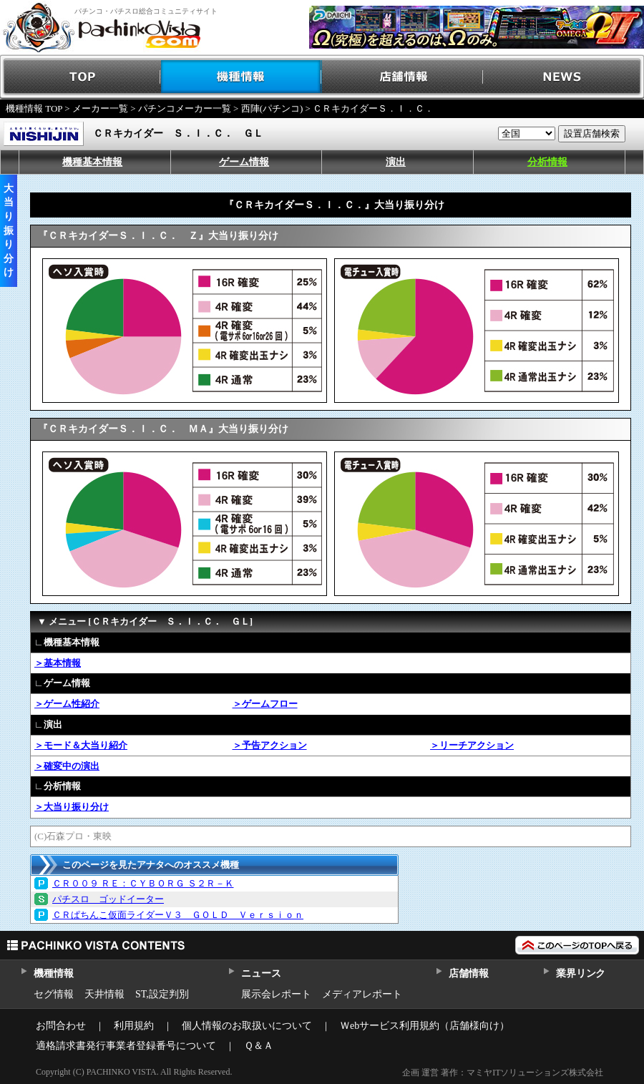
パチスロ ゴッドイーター (108, 899)
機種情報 (241, 76)
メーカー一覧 (100, 108)
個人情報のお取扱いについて (247, 1025)
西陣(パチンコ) (272, 108)
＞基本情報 (57, 663)
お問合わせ (61, 1025)
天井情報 (104, 994)
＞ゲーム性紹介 (66, 703)
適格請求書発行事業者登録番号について (126, 1045)
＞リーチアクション (472, 745)
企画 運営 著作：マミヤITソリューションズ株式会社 (502, 1073)
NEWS (563, 76)
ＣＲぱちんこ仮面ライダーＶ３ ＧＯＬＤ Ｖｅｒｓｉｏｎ (177, 914)
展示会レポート (276, 994)
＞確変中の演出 (66, 766)
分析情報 (547, 162)
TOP (80, 76)
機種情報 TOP (34, 108)
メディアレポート (362, 994)
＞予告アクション (270, 745)
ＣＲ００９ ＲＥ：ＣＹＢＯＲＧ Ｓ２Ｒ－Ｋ (143, 883)
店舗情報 (402, 76)
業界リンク (580, 973)
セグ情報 (54, 994)
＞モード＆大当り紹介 (80, 745)
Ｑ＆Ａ (258, 1045)
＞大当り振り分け (71, 806)
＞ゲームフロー (265, 703)
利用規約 (134, 1025)
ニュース (260, 973)
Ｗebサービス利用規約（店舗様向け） (424, 1025)
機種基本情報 (92, 162)
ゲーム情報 (244, 162)
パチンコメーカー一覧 (184, 108)
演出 (396, 162)
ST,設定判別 (162, 994)
